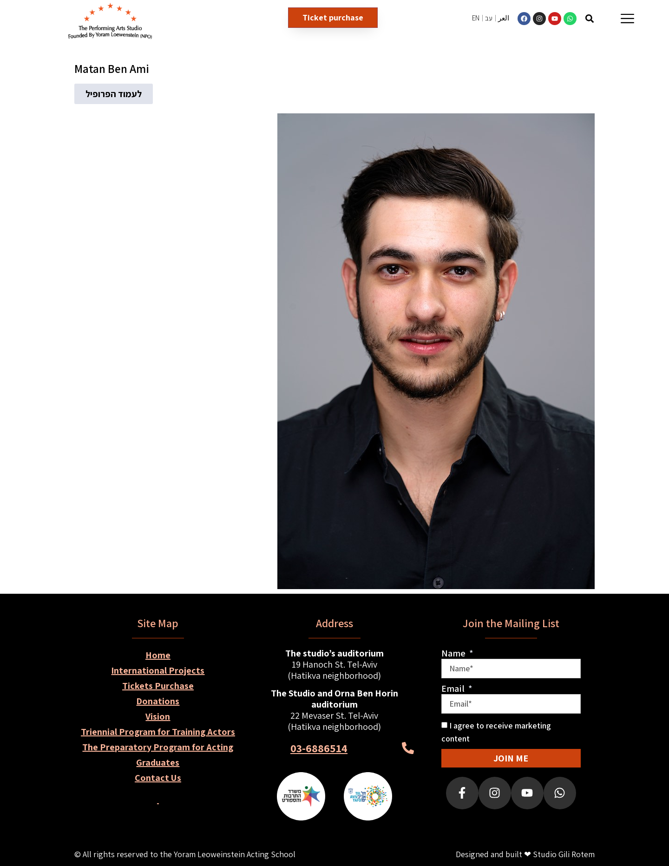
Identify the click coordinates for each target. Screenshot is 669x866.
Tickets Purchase (158, 686)
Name (454, 653)
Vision (157, 716)
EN (475, 17)
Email (453, 688)
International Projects (157, 670)
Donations (157, 701)
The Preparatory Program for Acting (157, 747)
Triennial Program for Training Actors (158, 732)
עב (488, 17)
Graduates (157, 762)
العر (503, 17)
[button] (589, 18)
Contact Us (158, 778)
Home (158, 655)
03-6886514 (319, 748)
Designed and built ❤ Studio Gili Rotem (525, 854)
